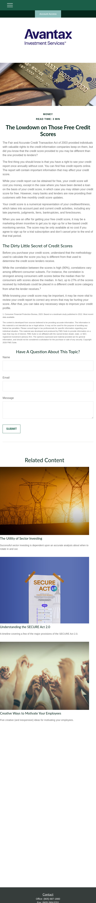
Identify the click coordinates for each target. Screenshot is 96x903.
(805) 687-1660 (52, 898)
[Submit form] (11, 429)
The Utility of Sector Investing (21, 538)
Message (8, 397)
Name (6, 357)
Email (6, 377)
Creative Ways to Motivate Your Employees (30, 713)
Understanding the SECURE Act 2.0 (25, 627)
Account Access (48, 14)
